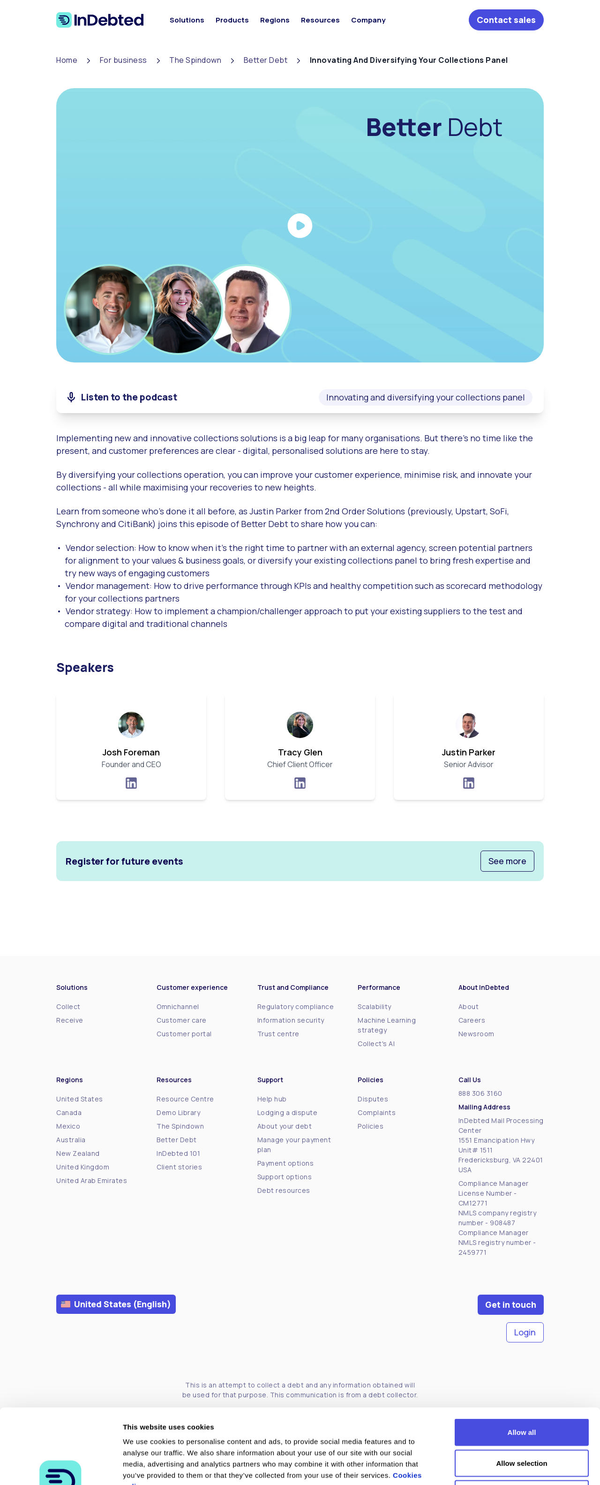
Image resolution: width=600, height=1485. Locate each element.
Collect (68, 1006)
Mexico (68, 1126)
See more (507, 861)
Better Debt (177, 1139)
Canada (69, 1112)
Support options (284, 1176)
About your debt (284, 1126)
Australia (71, 1139)
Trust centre (278, 1033)
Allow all (522, 1362)
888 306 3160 (480, 1093)
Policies (370, 1126)
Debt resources (283, 1190)
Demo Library (178, 1112)
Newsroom (476, 1033)
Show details (492, 1466)
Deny (522, 1423)
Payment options (285, 1163)
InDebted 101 (178, 1153)
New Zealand (78, 1153)
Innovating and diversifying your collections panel (425, 397)
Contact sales (506, 19)
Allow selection (521, 1393)
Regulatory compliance (295, 1006)
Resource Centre (185, 1098)
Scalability (374, 1006)
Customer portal (184, 1033)
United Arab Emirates (91, 1180)
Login (525, 1332)
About (468, 1006)
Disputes (373, 1098)
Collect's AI (376, 1043)
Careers (472, 1020)
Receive (69, 1020)
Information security (290, 1020)
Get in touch (510, 1304)
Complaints (377, 1112)
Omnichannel (178, 1006)
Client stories (179, 1166)
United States (79, 1098)
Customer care (182, 1020)
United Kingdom (82, 1166)
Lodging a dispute (287, 1112)
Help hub (272, 1098)
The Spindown (180, 1126)
